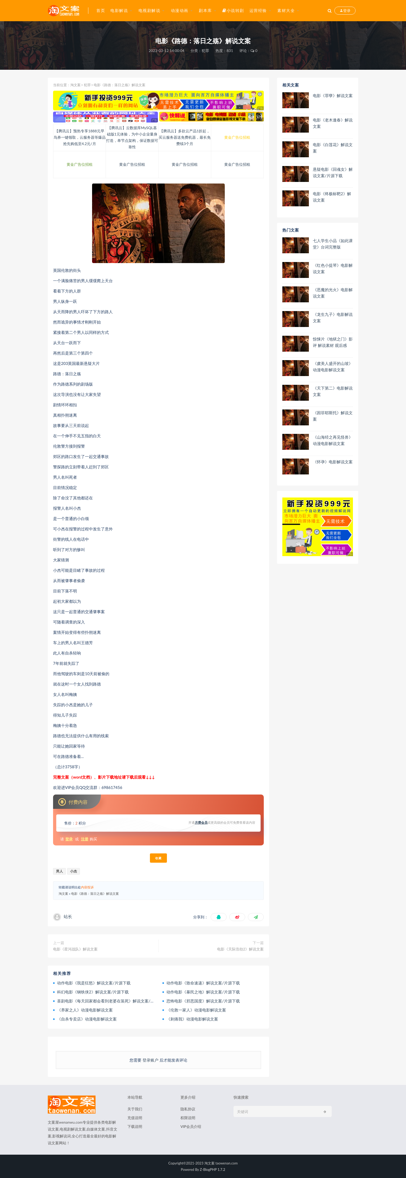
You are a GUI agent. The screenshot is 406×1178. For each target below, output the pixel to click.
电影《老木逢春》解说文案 (333, 123)
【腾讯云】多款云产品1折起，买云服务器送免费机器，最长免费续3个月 (185, 137)
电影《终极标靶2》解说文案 (332, 196)
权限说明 (187, 1117)
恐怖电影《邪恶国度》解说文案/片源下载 (203, 1000)
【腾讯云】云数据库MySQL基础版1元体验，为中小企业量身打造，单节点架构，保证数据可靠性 (132, 137)
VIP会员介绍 (190, 1126)
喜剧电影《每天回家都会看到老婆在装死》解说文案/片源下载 (111, 1000)
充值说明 (134, 1117)
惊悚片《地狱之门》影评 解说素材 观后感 (333, 342)
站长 (68, 916)
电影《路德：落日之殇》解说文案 (95, 894)
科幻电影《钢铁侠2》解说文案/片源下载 (93, 991)
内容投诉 (87, 887)
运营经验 (258, 10)
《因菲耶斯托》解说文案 (333, 415)
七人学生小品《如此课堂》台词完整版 (333, 243)
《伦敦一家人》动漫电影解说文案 (196, 1009)
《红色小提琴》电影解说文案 (333, 268)
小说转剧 (233, 10)
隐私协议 (187, 1109)
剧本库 (205, 10)
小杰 (73, 871)
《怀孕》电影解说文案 (333, 461)
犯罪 (205, 50)
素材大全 (286, 10)
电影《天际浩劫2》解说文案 (240, 949)
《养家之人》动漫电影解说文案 (85, 1009)
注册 (84, 839)
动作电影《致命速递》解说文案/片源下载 (203, 982)
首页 (100, 10)
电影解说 (119, 10)
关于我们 (134, 1109)
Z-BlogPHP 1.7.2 (212, 1169)
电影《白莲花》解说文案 (333, 147)
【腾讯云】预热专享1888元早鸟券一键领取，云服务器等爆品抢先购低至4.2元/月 (80, 137)
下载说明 (134, 1126)
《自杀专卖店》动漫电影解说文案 (87, 1018)
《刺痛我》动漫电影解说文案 (192, 1018)
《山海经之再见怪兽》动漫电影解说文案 (333, 440)
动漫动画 (179, 10)
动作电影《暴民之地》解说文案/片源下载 (203, 991)
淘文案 (75, 85)
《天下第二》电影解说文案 (333, 391)
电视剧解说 (150, 10)
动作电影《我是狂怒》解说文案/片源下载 (94, 982)
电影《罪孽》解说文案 (333, 95)
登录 (69, 839)
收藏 (158, 858)
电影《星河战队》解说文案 (75, 949)
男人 (59, 871)
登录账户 (150, 1060)
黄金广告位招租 (237, 137)
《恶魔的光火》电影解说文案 (333, 292)
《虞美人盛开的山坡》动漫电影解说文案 (333, 366)
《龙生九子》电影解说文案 (333, 317)
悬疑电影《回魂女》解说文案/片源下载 (333, 172)
